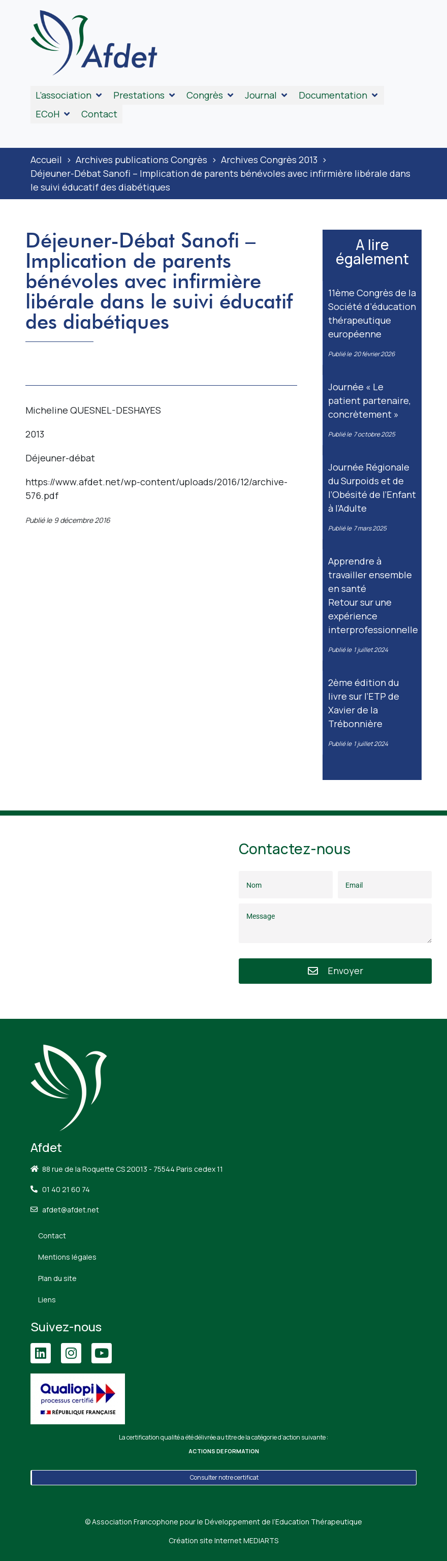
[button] (69, 95)
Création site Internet (223, 1540)
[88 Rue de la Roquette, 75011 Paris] (112, 917)
